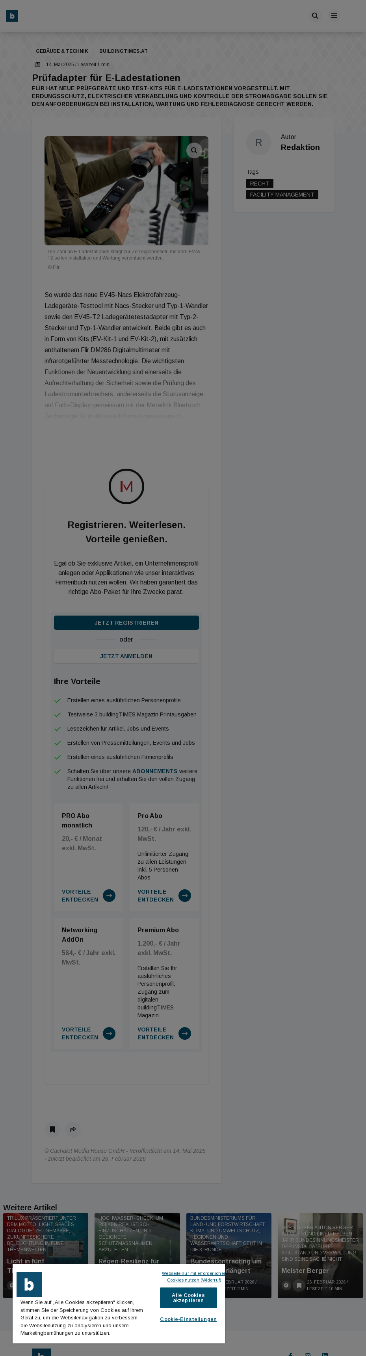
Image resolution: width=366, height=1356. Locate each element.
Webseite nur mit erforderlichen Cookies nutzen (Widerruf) (195, 1276)
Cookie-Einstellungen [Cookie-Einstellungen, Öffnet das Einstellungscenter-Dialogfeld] (188, 1319)
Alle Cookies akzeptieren (188, 1297)
